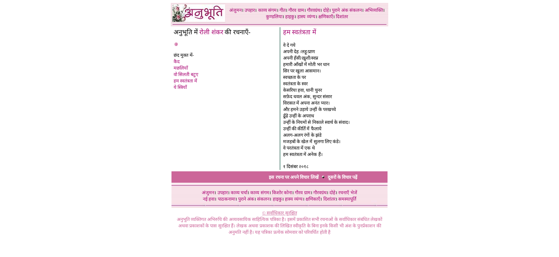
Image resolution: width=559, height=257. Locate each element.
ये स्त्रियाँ (180, 87)
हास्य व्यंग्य (306, 16)
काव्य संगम (267, 10)
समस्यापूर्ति (347, 199)
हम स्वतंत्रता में (185, 81)
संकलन (355, 10)
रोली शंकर (212, 32)
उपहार (250, 10)
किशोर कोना (282, 192)
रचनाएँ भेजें (347, 192)
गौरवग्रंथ (313, 10)
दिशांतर (342, 16)
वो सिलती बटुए (186, 74)
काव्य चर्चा (239, 192)
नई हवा (209, 199)
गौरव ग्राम (296, 10)
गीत (283, 10)
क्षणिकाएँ (325, 16)
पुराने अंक (340, 10)
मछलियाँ (181, 68)
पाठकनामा (226, 199)
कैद (177, 61)
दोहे (326, 10)
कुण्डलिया (274, 16)
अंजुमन (235, 10)
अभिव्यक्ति (374, 10)
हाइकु (289, 16)
